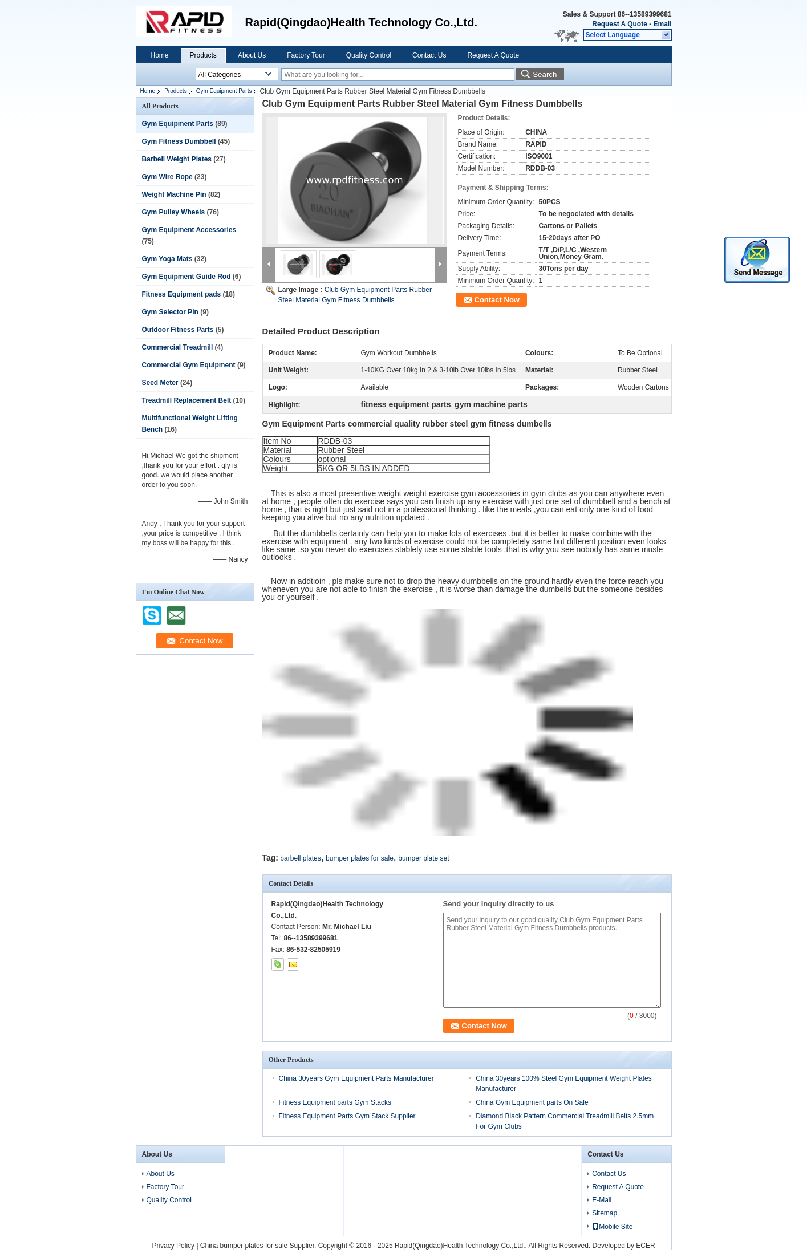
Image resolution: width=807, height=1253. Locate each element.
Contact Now (497, 299)
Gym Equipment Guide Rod (186, 277)
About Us (252, 55)
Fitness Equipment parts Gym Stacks (335, 1102)
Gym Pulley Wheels (173, 212)
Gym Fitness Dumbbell (179, 141)
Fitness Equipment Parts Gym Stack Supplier (347, 1116)
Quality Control (368, 55)
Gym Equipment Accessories (189, 230)
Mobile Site (612, 1227)
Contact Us (429, 55)
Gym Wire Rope (167, 177)
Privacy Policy (173, 1246)
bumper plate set (423, 858)
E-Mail (601, 1200)
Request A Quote (619, 24)
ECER (645, 1246)
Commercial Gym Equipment (189, 365)
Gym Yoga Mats (167, 259)
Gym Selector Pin (170, 312)
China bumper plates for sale (243, 1246)
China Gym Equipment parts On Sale (532, 1102)
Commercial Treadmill (177, 347)
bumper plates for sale (360, 858)
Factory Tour (306, 55)
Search (545, 74)
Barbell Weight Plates (177, 159)
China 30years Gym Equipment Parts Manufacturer (356, 1078)
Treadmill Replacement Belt (187, 400)
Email (662, 24)
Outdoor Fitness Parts (178, 330)
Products (203, 55)
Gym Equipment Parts (224, 91)
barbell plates (300, 858)
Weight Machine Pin (174, 194)
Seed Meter (160, 383)
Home (160, 55)
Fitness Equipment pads (181, 294)
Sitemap (604, 1213)
